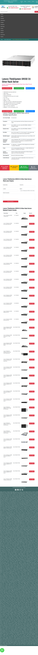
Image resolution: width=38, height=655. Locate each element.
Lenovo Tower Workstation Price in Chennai (18, 519)
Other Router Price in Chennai (24, 601)
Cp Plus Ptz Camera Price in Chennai (24, 594)
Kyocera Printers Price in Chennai (30, 574)
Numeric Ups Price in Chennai (17, 537)
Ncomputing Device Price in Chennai (31, 560)
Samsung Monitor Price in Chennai (5, 515)
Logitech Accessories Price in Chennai (13, 564)
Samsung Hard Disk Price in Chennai (19, 589)
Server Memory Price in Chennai (26, 591)
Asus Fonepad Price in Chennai (15, 542)
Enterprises (2, 24)
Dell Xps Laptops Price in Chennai (32, 499)
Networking (2, 26)
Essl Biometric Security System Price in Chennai (27, 501)
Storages (2, 22)
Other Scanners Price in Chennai (29, 600)
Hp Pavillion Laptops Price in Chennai (19, 602)
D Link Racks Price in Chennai (24, 536)
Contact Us (21, 2)
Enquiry (25, 1)
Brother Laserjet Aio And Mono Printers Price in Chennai (26, 539)
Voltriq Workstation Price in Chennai (5, 631)
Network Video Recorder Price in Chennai (31, 590)
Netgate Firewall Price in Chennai (16, 642)
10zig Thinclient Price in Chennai (29, 625)
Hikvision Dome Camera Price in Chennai (26, 584)
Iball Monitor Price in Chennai (4, 633)
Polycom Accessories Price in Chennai (24, 572)
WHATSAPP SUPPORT (19, 88)
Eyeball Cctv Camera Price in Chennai (15, 583)
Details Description (6, 192)
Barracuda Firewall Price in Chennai (10, 611)
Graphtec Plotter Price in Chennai (26, 631)
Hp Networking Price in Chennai (25, 526)
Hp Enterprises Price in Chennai (31, 547)
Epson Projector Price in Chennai (32, 549)
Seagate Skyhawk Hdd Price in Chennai (29, 529)
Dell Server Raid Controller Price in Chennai (20, 497)
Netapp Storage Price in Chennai (27, 612)
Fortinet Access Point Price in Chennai (23, 626)
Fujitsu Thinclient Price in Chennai (21, 624)
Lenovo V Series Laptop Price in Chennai (11, 604)
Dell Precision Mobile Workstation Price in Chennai (15, 506)
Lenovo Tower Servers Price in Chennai (17, 510)
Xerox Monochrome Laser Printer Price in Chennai (8, 550)
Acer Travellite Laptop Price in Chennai (28, 583)
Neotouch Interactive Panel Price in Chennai (24, 637)
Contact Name (5, 184)
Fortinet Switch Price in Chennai (13, 616)
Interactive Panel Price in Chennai (14, 617)
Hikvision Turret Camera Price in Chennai (16, 593)
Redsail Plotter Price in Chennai (21, 638)
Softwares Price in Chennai (25, 581)
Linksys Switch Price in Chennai (21, 644)
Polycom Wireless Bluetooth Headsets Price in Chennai (15, 573)
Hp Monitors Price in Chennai (13, 511)
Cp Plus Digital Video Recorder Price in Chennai (26, 595)
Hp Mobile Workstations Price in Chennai (10, 538)
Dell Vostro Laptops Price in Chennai (9, 495)
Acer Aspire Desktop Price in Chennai (32, 596)
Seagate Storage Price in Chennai (16, 612)
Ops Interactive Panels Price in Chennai (13, 601)
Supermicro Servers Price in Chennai (5, 636)
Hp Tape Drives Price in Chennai (27, 537)
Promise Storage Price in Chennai (5, 591)
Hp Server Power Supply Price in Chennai (19, 562)
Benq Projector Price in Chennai (23, 540)
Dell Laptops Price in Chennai (4, 494)
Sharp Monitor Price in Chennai (14, 633)
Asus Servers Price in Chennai (22, 604)
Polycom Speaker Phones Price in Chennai (31, 573)
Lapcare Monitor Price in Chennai (25, 633)
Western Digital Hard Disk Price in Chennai (27, 582)
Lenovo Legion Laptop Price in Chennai (19, 560)
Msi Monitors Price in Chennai (5, 603)
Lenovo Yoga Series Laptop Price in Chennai (10, 522)
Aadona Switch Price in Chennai (15, 614)
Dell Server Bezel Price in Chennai (20, 496)
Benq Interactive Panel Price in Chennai (26, 617)
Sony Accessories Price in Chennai (5, 508)
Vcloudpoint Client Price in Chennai (22, 520)
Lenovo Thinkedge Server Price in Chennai (6, 574)
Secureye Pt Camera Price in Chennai (27, 603)
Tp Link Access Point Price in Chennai (32, 569)
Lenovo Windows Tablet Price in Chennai (10, 520)
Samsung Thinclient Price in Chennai (32, 624)
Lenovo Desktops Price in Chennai (26, 508)
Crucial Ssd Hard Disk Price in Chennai (21, 579)
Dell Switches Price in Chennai (7, 537)
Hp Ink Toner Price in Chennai (14, 526)
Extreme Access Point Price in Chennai (23, 623)
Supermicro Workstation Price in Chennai (31, 632)
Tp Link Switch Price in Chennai (5, 582)
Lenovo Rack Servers (7, 39)
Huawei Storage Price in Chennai (11, 643)
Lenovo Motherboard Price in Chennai (22, 531)
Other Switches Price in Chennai (15, 603)
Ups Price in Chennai (12, 494)
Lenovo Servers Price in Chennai (5, 510)
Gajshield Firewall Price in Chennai (33, 611)
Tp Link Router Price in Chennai (8, 589)
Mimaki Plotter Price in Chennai (16, 631)
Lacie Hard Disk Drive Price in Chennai (17, 551)
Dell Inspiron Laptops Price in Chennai (6, 559)
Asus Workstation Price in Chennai (20, 634)
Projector (2, 30)
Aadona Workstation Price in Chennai (19, 632)
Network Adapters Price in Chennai (19, 580)
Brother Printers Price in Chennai (32, 538)
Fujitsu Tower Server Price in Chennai (32, 635)
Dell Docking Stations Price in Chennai (23, 568)
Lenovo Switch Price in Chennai (8, 560)
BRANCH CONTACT (30, 88)
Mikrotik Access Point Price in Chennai (11, 626)
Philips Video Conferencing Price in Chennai (26, 616)
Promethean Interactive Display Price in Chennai (24, 621)
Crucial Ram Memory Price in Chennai (26, 575)
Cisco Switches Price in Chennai (5, 551)
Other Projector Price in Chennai (33, 604)
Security (2, 36)
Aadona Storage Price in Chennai (18, 606)
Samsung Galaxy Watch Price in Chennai (21, 521)
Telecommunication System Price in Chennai (7, 580)
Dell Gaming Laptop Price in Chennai (28, 563)
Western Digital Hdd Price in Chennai (21, 530)
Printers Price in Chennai (33, 515)
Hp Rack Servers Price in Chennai (24, 511)
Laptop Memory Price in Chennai (9, 592)
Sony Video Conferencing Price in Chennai (23, 643)
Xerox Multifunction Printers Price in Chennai (10, 499)
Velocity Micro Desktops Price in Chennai (28, 636)
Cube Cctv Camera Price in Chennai (27, 593)
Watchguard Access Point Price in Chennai (9, 638)
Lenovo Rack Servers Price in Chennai (30, 510)
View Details (32, 215)
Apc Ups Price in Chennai (15, 515)
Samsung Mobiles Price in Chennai (22, 541)
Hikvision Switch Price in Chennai (30, 589)
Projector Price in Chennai (16, 559)
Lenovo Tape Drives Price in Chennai (27, 548)
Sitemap (24, 487)
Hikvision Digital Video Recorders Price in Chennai (11, 595)
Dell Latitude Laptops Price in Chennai (6, 500)
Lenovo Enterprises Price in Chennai (15, 548)
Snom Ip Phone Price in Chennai (30, 580)
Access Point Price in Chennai (21, 569)
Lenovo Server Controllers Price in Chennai (17, 527)
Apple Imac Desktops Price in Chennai (32, 602)
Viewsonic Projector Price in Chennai (28, 552)
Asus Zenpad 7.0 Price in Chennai (33, 518)
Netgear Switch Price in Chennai (31, 592)
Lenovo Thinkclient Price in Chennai (30, 615)
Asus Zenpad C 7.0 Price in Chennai (5, 519)
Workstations (3, 20)
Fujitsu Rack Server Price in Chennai (19, 635)
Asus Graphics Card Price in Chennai (25, 542)
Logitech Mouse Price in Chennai (25, 564)
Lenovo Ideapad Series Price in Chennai (23, 522)
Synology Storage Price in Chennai (32, 558)
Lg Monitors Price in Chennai (22, 538)
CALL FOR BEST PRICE (7, 88)
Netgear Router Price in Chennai (19, 605)
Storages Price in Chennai (29, 519)
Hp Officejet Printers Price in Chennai (13, 516)
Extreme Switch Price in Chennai (19, 615)
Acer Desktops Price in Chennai (33, 509)
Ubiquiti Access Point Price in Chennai (9, 579)
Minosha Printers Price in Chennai (8, 600)
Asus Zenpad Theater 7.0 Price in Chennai (10, 518)
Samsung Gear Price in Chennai (33, 541)
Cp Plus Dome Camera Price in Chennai (14, 585)
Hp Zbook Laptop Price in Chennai (26, 571)
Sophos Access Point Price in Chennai (9, 644)
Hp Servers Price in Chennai (22, 507)
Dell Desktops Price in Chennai (16, 508)
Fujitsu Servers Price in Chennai (8, 635)
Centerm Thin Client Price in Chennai (17, 625)
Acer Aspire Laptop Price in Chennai (16, 561)
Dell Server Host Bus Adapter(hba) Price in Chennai (13, 498)
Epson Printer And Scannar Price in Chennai (9, 558)
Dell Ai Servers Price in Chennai (19, 574)
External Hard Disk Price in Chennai (32, 579)
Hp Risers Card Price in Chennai (18, 528)
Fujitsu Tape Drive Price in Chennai (8, 622)
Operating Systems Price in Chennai (15, 581)
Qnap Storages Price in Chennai (11, 549)
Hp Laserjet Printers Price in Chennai (25, 516)
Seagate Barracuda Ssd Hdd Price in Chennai (16, 529)
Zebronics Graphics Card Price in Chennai (6, 605)
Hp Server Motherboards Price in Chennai (29, 561)
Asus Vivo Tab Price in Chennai (5, 542)
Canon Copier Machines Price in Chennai (9, 568)
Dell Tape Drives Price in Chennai (26, 498)
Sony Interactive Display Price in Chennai (9, 621)
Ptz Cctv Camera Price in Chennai (13, 594)
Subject (21, 188)
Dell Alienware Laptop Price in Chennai (18, 500)
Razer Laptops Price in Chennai (16, 636)
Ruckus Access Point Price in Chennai (11, 627)
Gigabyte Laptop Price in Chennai (11, 637)
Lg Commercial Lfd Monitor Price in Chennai (22, 532)
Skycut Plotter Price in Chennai (31, 638)
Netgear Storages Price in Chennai (21, 549)
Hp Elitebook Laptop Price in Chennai (11, 509)
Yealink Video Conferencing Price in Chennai (10, 623)
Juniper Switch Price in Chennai (26, 614)
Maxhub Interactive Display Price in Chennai (24, 627)
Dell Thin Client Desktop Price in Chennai (11, 507)
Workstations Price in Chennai (25, 559)
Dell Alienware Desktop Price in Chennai (29, 570)
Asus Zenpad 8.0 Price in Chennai (22, 518)
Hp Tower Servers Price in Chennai (32, 507)
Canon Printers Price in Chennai (22, 558)
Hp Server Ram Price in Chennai (28, 528)
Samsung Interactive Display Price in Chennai (10, 572)
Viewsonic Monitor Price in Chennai (16, 552)
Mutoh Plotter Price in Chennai (8, 632)
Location (4, 188)
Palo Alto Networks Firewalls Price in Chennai (10, 610)
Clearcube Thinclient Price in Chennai (5, 625)
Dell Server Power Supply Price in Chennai (6, 497)
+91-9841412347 (26, 9)
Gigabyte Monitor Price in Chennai (8, 634)
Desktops (2, 18)
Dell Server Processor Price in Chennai (9, 496)
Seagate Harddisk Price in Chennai (23, 553)
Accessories (3, 34)
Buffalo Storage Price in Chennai (23, 613)
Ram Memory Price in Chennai (15, 591)
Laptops (2, 16)
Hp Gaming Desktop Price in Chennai (14, 571)
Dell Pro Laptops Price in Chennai (8, 602)
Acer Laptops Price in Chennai (22, 509)
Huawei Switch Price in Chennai (8, 615)
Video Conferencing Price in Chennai (32, 543)
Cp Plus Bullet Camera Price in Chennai (27, 585)
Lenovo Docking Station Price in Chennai (9, 532)
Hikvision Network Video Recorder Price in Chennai (18, 596)
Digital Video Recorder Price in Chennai (18, 590)
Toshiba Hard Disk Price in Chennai (5, 552)
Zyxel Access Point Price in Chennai (9, 624)
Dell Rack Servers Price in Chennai (19, 505)
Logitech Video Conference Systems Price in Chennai (8, 541)
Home (2, 39)
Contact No (21, 184)
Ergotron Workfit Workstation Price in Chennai (30, 551)
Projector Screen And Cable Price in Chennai (31, 550)
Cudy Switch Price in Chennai (31, 644)
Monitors (2, 32)
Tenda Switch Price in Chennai (26, 642)
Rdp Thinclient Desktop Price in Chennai (9, 531)
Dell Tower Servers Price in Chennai (8, 505)
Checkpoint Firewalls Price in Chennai (24, 610)
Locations (29, 1)
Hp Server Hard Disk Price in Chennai (30, 527)
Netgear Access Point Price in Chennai (6, 570)
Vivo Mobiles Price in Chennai (33, 540)
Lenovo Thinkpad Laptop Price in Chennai (9, 517)
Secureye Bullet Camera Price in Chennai (6, 606)
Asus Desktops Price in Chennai (24, 515)
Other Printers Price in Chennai (18, 600)
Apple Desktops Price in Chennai (11, 547)
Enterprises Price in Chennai (21, 547)
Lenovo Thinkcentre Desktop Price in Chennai (23, 494)
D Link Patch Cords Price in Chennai (14, 536)
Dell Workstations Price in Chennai (30, 505)
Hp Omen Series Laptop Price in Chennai (21, 495)
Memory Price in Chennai (16, 575)
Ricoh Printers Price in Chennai (17, 570)
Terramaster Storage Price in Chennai (11, 613)
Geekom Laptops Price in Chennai (5, 642)
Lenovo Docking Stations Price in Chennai (9, 569)
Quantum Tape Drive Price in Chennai (21, 622)
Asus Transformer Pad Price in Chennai (22, 517)
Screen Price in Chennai (19, 550)
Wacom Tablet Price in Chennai (8, 563)
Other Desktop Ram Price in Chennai (29, 606)
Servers (2, 14)
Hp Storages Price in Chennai (22, 499)
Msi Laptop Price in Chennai (12, 553)
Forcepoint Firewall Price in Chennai (22, 611)
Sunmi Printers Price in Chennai (15, 582)
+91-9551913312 (13, 8)
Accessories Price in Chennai (28, 506)
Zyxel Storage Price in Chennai (33, 613)
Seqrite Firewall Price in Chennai (5, 612)
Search (36, 11)
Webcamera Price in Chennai (17, 563)
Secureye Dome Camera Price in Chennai (31, 605)
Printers (2, 28)
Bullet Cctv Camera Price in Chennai (14, 584)
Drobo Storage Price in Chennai (5, 614)
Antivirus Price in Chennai (34, 581)
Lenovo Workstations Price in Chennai (14, 501)
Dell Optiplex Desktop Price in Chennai (30, 500)
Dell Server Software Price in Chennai (32, 496)
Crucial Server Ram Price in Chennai (19, 592)
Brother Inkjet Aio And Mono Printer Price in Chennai (8, 539)
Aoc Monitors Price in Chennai (13, 540)
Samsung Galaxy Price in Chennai (8, 521)
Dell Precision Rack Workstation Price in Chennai (18, 543)
